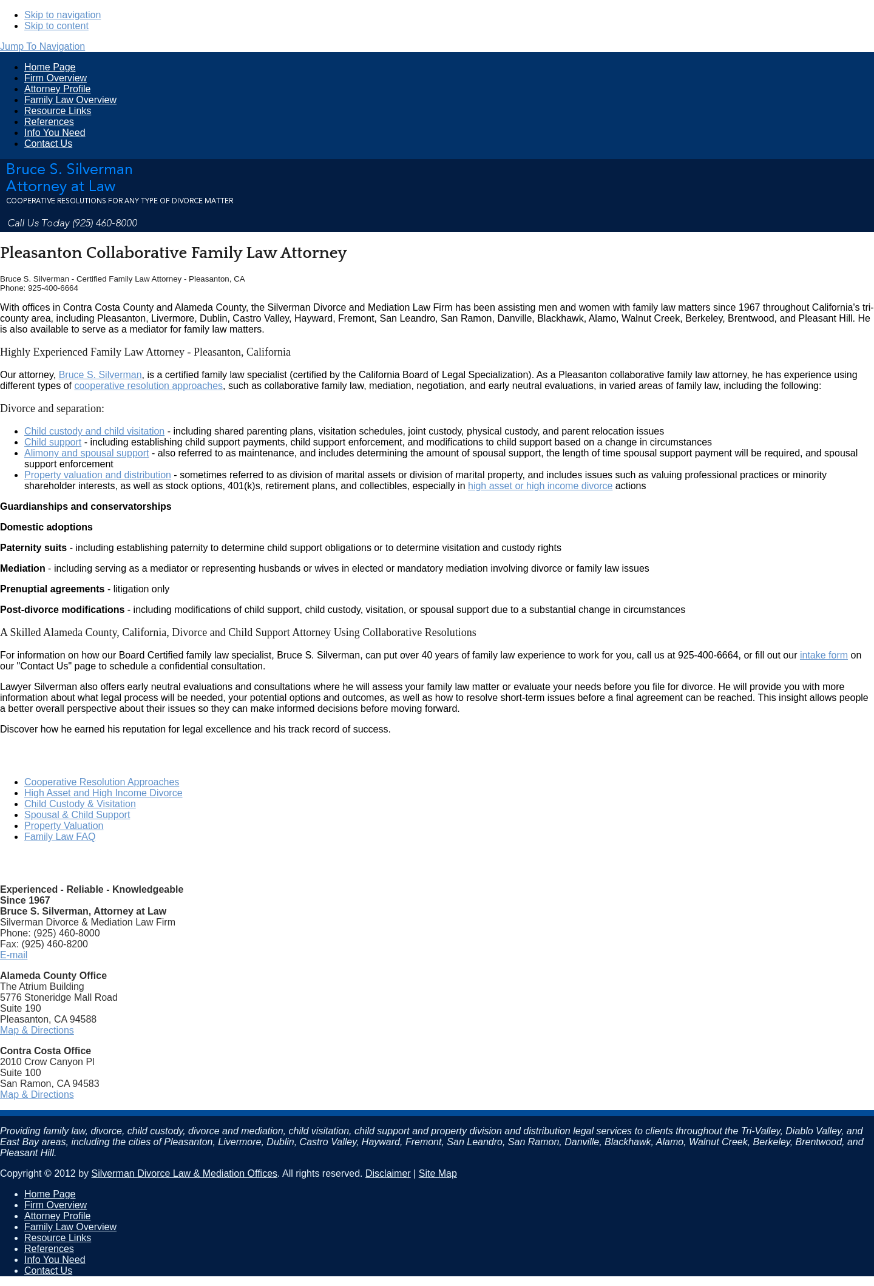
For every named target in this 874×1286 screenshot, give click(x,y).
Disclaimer (388, 1173)
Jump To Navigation (42, 46)
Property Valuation (63, 826)
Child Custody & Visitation (80, 804)
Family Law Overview (70, 100)
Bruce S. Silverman (100, 375)
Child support (52, 442)
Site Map (438, 1173)
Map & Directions (37, 1030)
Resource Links (57, 111)
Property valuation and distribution (97, 475)
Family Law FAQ (59, 836)
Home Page (50, 67)
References (49, 122)
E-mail (13, 955)
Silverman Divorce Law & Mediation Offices (185, 1173)
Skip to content (56, 26)
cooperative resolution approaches (148, 386)
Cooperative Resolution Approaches (101, 782)
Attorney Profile (57, 89)
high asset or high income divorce (540, 486)
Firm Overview (55, 78)
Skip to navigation (62, 15)
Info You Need (55, 132)
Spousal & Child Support (77, 815)
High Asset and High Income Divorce (103, 793)
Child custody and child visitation (94, 431)
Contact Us (48, 143)
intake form (824, 655)
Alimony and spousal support (86, 453)
